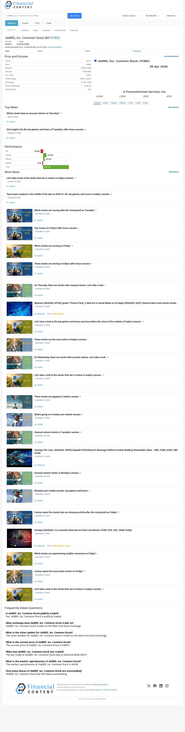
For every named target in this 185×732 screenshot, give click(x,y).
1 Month (114, 103)
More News (173, 107)
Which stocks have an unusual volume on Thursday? (34, 113)
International (60, 30)
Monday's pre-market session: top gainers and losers (62, 511)
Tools (48, 23)
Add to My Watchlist (58, 47)
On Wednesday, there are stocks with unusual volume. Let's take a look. (72, 370)
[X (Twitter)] (148, 715)
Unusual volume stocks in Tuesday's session (58, 450)
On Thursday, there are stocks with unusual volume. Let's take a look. (70, 295)
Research (137, 51)
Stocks (25, 23)
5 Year (145, 103)
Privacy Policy (94, 717)
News (35, 30)
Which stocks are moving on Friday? (54, 253)
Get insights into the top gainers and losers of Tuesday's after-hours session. (47, 131)
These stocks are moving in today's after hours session (63, 271)
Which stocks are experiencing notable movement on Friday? (66, 578)
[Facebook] (155, 715)
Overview (25, 30)
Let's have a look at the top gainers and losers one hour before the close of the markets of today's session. (89, 333)
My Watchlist (151, 15)
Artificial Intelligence (59, 324)
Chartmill (12, 122)
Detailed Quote (171, 56)
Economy (69, 569)
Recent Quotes (129, 15)
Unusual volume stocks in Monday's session (58, 493)
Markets (12, 23)
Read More (173, 174)
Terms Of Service (110, 717)
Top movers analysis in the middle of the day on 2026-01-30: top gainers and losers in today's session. (60, 198)
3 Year (138, 103)
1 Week (105, 103)
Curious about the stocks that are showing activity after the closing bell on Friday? (77, 535)
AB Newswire (41, 324)
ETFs (37, 23)
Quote (40, 51)
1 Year (130, 103)
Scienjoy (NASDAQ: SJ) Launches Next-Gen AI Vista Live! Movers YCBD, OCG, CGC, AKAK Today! (83, 554)
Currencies (46, 30)
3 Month (122, 103)
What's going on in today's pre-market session (59, 431)
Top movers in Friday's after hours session (57, 234)
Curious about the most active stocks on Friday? (60, 597)
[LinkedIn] (161, 715)
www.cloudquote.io (100, 711)
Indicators (171, 15)
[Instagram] (167, 715)
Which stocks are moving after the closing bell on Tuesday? (66, 215)
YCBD (54, 38)
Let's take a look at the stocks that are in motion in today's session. (41, 180)
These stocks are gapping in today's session (58, 413)
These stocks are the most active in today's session (62, 352)
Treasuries (74, 30)
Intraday (97, 103)
